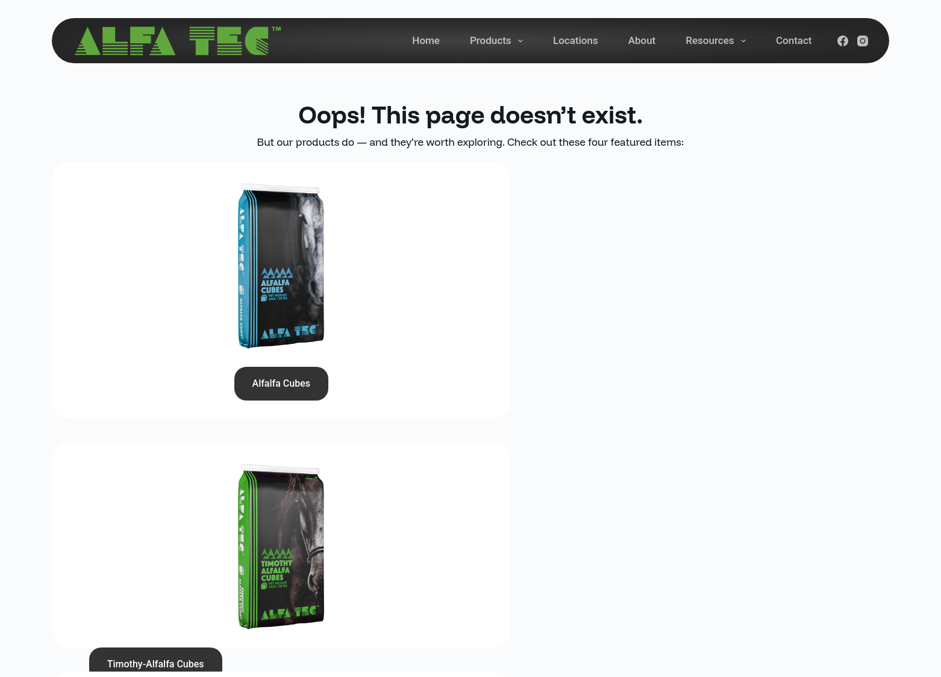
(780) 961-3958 (324, 525)
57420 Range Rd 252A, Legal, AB (363, 594)
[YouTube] (739, 602)
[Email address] (747, 559)
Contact (794, 40)
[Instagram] (862, 41)
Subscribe (851, 558)
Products (499, 41)
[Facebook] (842, 41)
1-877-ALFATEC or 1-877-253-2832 (367, 568)
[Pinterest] (793, 602)
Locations (575, 40)
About (642, 40)
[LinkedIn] (766, 602)
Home (426, 40)
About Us (545, 577)
